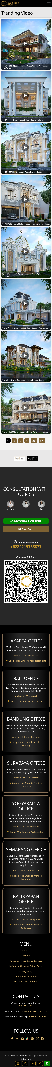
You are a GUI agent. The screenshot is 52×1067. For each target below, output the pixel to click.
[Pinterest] (32, 1039)
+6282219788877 (25, 546)
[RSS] (42, 1039)
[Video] (33, 1063)
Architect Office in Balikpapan (26, 919)
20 (34, 441)
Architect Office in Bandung (26, 737)
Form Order (26, 528)
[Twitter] (37, 1039)
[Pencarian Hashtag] (18, 1063)
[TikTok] (27, 1039)
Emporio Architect (19, 1055)
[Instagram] (17, 1039)
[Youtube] (22, 1039)
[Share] (40, 1063)
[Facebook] (12, 1039)
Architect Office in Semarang (26, 870)
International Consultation (26, 520)
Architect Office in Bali (26, 696)
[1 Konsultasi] (47, 1063)
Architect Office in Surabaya (26, 777)
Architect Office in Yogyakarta (26, 826)
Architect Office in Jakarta (26, 655)
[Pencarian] (25, 1063)
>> (41, 441)
